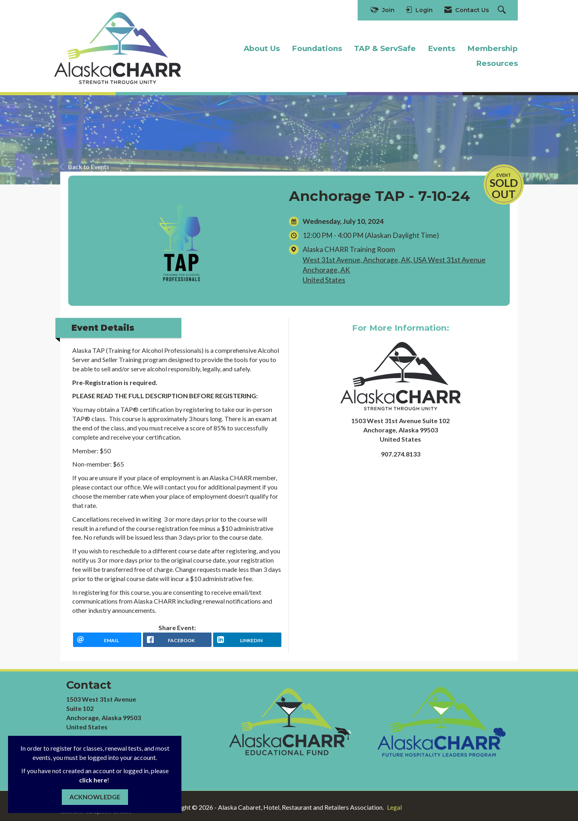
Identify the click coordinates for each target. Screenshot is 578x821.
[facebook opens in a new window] (177, 640)
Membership (492, 48)
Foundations (317, 48)
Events (441, 48)
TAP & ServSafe (385, 48)
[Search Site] (503, 10)
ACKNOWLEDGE (94, 797)
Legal (394, 807)
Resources (497, 63)
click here (93, 780)
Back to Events (84, 166)
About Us (262, 48)
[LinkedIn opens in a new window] (247, 640)
